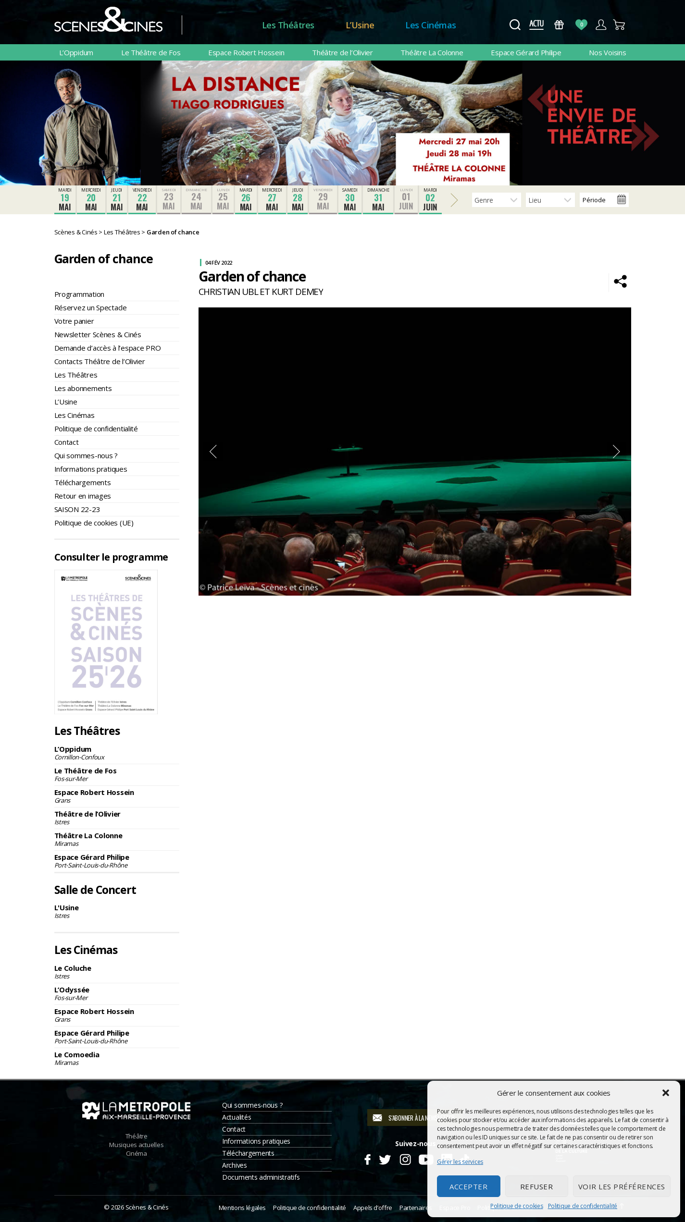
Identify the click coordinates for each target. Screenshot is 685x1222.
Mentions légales (242, 1207)
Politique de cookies (516, 1206)
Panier (620, 25)
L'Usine (116, 911)
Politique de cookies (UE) (94, 522)
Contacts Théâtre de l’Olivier (99, 361)
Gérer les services (460, 1162)
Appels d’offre (372, 1207)
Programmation (79, 294)
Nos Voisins (607, 52)
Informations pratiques (90, 469)
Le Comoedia (116, 1058)
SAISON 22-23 (77, 509)
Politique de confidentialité (582, 1206)
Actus (536, 25)
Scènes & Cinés (147, 1207)
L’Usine (360, 25)
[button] (666, 1093)
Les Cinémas (430, 25)
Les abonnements (83, 388)
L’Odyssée (116, 993)
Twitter (384, 1158)
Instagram (405, 1158)
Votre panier (74, 321)
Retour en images (83, 496)
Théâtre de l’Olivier (342, 52)
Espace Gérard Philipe (526, 52)
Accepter (468, 1186)
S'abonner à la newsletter (421, 1118)
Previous (213, 451)
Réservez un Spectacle (90, 307)
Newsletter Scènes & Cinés (97, 334)
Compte (601, 25)
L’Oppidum (76, 52)
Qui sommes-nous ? (86, 455)
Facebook (367, 1158)
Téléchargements (82, 482)
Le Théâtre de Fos (150, 52)
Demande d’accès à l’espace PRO (107, 348)
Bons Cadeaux (559, 25)
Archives (234, 1165)
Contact (66, 442)
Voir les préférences (621, 1186)
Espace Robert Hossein (246, 52)
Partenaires (415, 1207)
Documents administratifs (261, 1177)
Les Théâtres (288, 25)
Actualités (236, 1117)
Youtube (425, 1158)
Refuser (536, 1186)
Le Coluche (116, 971)
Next (616, 451)
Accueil (222, 25)
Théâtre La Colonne (431, 52)
